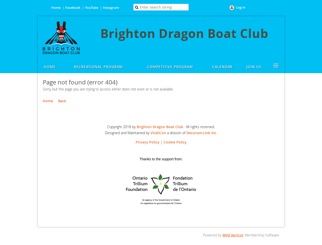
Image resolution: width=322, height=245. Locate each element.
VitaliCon (158, 132)
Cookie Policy (175, 142)
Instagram (111, 7)
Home (56, 7)
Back (62, 101)
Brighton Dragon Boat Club (160, 126)
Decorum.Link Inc (201, 132)
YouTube (91, 7)
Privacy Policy (147, 142)
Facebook (72, 7)
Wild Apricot (233, 235)
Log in (240, 7)
